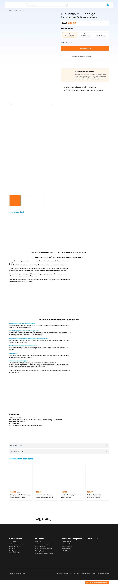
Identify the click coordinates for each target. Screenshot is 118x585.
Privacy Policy (39, 551)
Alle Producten (66, 542)
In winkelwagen (85, 48)
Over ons (38, 542)
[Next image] (52, 103)
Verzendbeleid (40, 546)
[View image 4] (50, 200)
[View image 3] (38, 200)
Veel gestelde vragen (16, 544)
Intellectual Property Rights (44, 553)
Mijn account (13, 542)
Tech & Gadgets (67, 546)
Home (10, 10)
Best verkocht (66, 544)
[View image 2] (26, 200)
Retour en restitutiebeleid (43, 548)
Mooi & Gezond (66, 548)
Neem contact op (14, 546)
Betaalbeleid (13, 548)
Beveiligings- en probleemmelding (14, 552)
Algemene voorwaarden (43, 544)
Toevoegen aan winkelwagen (98, 582)
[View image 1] (15, 200)
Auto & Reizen (66, 551)
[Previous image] (11, 103)
